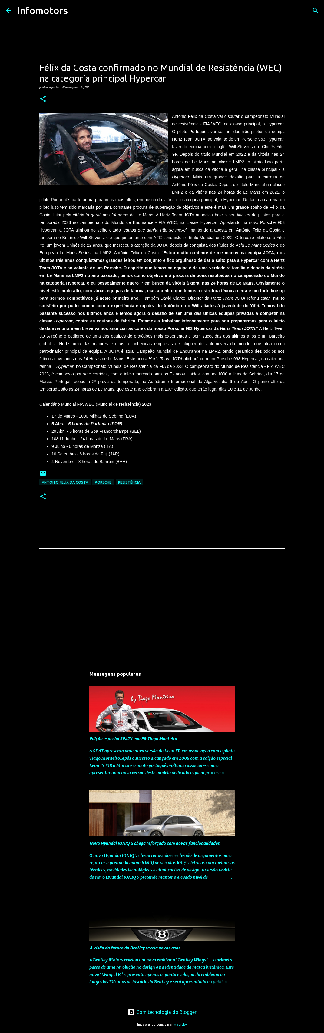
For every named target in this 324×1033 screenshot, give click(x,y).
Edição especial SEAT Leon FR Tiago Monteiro (133, 738)
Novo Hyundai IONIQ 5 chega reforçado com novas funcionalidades (154, 843)
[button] (43, 99)
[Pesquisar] (76, 10)
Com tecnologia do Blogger (162, 1012)
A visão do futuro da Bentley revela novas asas (134, 947)
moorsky (180, 1024)
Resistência (129, 482)
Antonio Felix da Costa (65, 482)
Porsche (103, 482)
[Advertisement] (162, 610)
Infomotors (42, 10)
